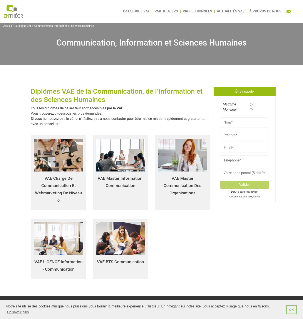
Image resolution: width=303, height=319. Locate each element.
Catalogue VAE (136, 11)
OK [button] (291, 309)
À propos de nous (265, 11)
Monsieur (228, 109)
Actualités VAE (230, 11)
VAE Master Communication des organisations (182, 185)
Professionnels (197, 11)
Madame (228, 104)
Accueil (7, 25)
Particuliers (166, 11)
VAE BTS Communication (120, 261)
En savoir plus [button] (18, 312)
